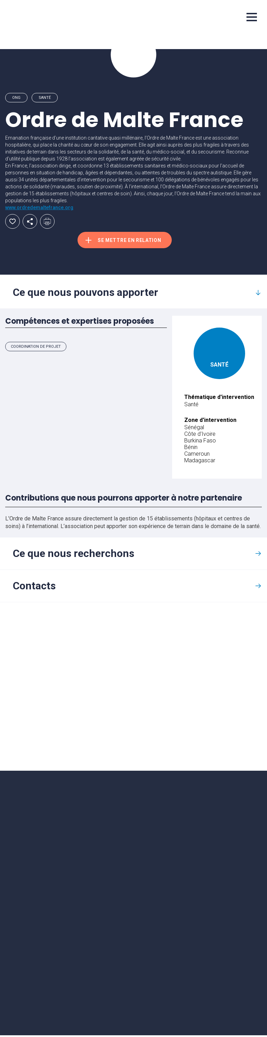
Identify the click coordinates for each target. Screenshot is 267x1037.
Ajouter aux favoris (12, 221)
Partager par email (30, 221)
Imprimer (47, 221)
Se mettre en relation (133, 241)
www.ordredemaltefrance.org (39, 207)
